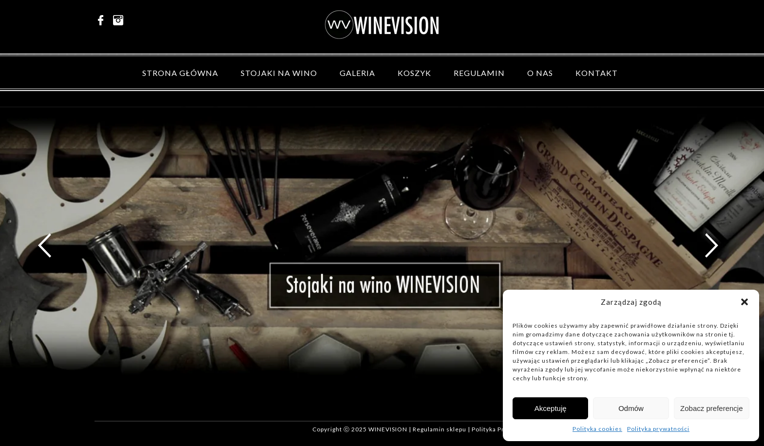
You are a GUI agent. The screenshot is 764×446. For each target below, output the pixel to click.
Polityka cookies (597, 428)
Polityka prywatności (658, 428)
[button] (744, 302)
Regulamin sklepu (439, 429)
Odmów (631, 408)
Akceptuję (551, 408)
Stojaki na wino (279, 72)
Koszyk (414, 72)
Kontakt (596, 72)
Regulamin (479, 72)
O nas (540, 72)
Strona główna (180, 72)
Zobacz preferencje (711, 408)
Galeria (357, 72)
